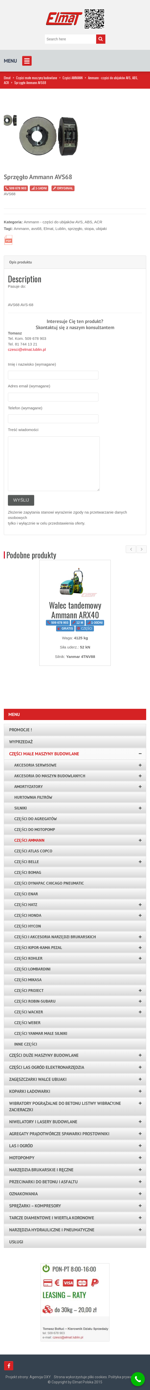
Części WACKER (28, 1011)
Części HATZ (25, 904)
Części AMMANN (72, 77)
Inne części (25, 1044)
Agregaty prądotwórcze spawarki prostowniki (59, 1134)
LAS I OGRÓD (21, 1146)
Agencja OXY (40, 1377)
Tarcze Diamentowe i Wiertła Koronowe (51, 1218)
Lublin (60, 228)
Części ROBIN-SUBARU (35, 1001)
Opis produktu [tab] (20, 262)
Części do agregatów (35, 818)
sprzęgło (75, 228)
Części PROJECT (29, 990)
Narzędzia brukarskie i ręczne (41, 1170)
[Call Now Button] (138, 1379)
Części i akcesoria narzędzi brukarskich (55, 936)
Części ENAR (26, 893)
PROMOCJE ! (20, 730)
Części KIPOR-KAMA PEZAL (38, 947)
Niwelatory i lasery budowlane (43, 1122)
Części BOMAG (27, 872)
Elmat (7, 77)
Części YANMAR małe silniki (40, 1033)
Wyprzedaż (21, 742)
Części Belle (26, 861)
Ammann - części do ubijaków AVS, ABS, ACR (63, 222)
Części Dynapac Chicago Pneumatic (49, 883)
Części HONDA (27, 915)
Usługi (16, 1242)
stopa (89, 228)
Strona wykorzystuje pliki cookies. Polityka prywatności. (98, 1377)
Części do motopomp (34, 829)
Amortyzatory (28, 786)
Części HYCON (27, 926)
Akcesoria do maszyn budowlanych (49, 775)
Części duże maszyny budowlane (44, 1055)
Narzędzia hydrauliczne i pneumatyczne (51, 1230)
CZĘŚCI (84, 628)
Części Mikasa (28, 979)
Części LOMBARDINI (32, 968)
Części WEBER (27, 1022)
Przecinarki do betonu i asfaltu (43, 1182)
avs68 (36, 228)
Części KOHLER (28, 958)
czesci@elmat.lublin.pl (27, 349)
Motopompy (21, 1158)
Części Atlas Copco (33, 850)
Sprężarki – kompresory (35, 1206)
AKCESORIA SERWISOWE (35, 765)
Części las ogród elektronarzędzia (46, 1067)
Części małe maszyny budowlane (36, 77)
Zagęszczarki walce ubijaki (38, 1079)
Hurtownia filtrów (33, 797)
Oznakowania (23, 1194)
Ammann (21, 228)
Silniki (20, 807)
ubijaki (101, 228)
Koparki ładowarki (29, 1091)
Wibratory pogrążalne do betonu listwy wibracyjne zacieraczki (65, 1107)
